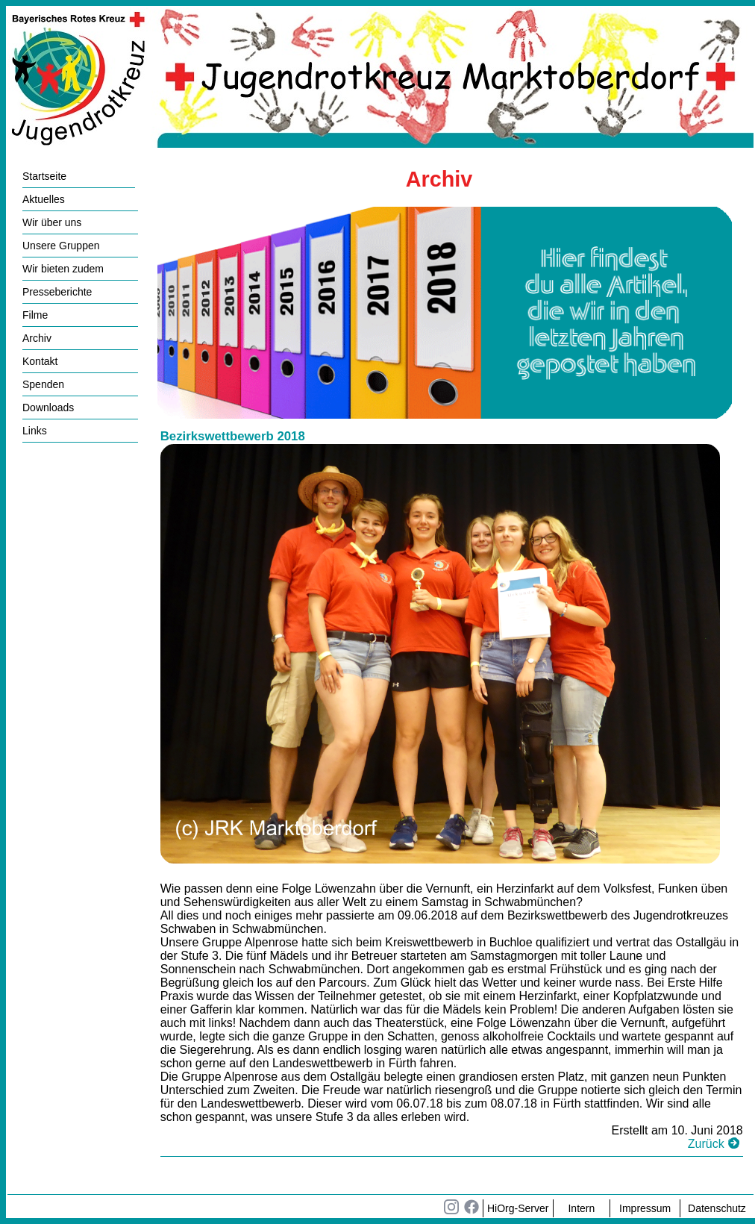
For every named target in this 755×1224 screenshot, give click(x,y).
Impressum (645, 1208)
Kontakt (39, 361)
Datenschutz (717, 1208)
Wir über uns (51, 222)
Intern (581, 1208)
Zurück (706, 1143)
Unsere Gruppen (61, 246)
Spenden (43, 384)
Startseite (44, 176)
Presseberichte (57, 292)
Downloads (48, 407)
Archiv (36, 338)
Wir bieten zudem (63, 269)
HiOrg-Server (517, 1208)
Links (34, 431)
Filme (35, 315)
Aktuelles (43, 199)
